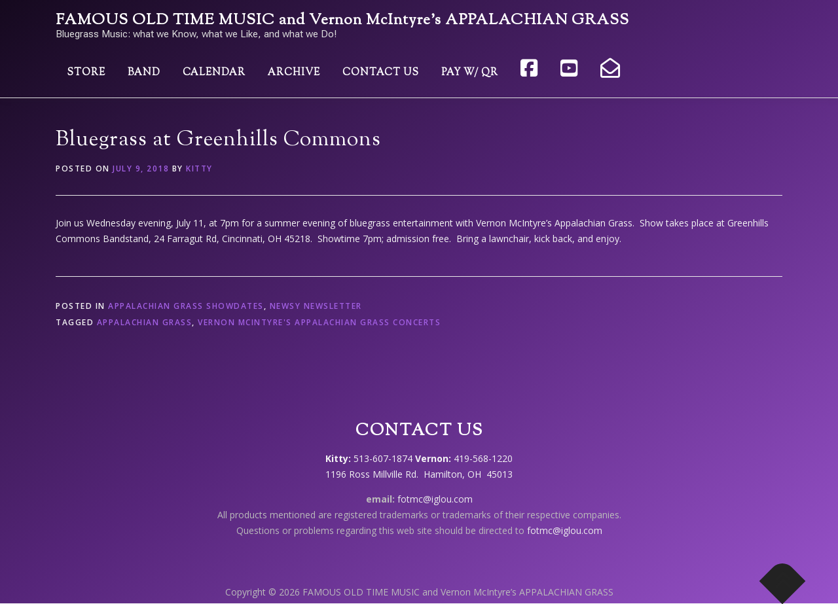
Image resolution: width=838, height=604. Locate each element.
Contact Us (380, 73)
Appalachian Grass (144, 322)
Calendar (214, 73)
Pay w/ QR (469, 73)
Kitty (199, 168)
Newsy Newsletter (316, 305)
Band (144, 73)
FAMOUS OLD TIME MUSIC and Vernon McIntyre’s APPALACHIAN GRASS (342, 20)
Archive (294, 73)
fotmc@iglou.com (435, 499)
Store (86, 73)
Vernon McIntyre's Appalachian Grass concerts (319, 322)
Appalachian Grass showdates (186, 305)
